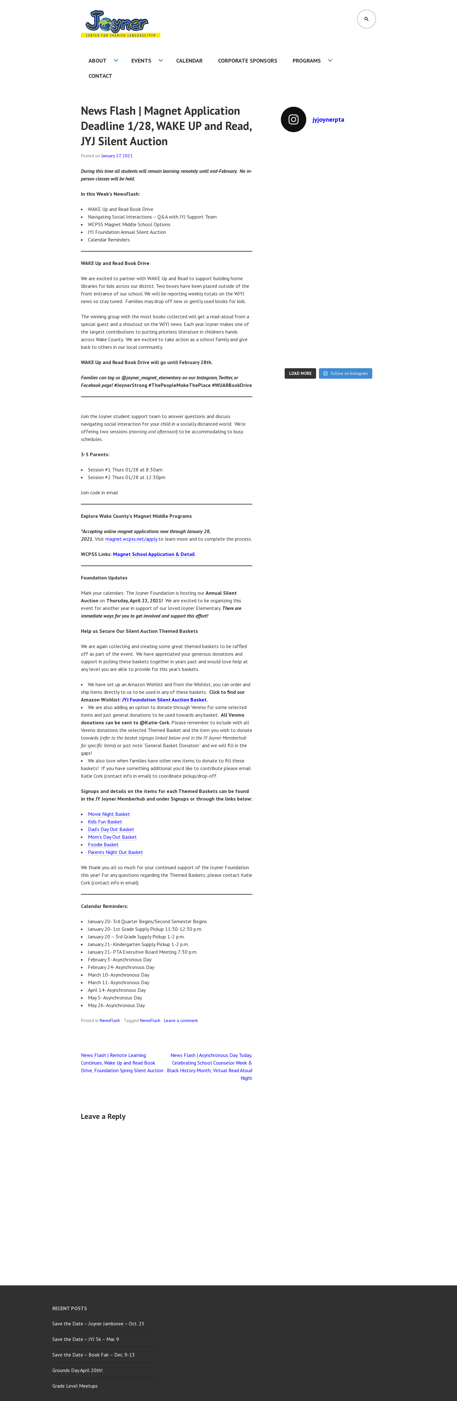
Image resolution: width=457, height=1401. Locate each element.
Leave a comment (181, 1020)
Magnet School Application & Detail (154, 554)
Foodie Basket (103, 844)
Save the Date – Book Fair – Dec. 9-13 (93, 1354)
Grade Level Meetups (75, 1386)
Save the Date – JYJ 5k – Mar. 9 (85, 1339)
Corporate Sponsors (247, 60)
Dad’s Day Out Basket (111, 829)
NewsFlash (110, 1020)
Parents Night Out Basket (115, 852)
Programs (307, 60)
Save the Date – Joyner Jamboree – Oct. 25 (98, 1323)
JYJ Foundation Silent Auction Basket (164, 699)
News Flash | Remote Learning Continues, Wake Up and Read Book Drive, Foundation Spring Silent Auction (122, 1062)
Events (141, 60)
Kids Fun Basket (105, 821)
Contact (100, 75)
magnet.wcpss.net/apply (131, 539)
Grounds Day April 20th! (77, 1370)
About (98, 60)
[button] (120, 26)
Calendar (189, 60)
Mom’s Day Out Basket (112, 837)
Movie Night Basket (109, 814)
